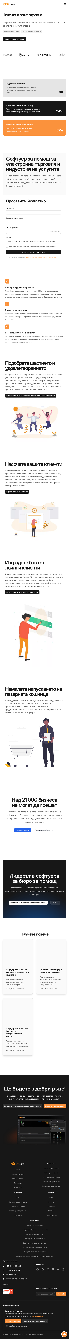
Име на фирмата (12, 228)
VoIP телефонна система (34, 1234)
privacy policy (37, 1316)
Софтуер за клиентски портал (35, 1252)
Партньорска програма (18, 1211)
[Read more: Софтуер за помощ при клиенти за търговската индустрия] (18, 966)
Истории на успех (23, 830)
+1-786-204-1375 (12, 1274)
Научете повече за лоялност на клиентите (22, 592)
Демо (55, 903)
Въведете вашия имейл (14, 218)
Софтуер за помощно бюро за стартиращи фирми (34, 1256)
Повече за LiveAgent (44, 830)
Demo (18, 1170)
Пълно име (10, 208)
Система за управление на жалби (34, 1247)
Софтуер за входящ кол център (34, 1243)
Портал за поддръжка (51, 1168)
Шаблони (51, 1211)
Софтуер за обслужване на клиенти (34, 1230)
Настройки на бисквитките (16, 1326)
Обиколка (18, 1187)
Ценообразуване (18, 1174)
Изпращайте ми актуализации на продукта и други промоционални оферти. (32, 246)
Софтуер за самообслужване (34, 1239)
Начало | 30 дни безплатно (14, 39)
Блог (51, 1198)
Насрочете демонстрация (55, 1106)
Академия (51, 1206)
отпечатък (18, 1215)
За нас (18, 1198)
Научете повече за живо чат (17, 492)
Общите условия (31, 258)
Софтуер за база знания (34, 1225)
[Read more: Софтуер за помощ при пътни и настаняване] (51, 966)
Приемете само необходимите (35, 1321)
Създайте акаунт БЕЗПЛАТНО (33, 252)
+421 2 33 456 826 (13, 1266)
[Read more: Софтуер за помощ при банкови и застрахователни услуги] (18, 1026)
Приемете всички (13, 1321)
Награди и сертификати (18, 1202)
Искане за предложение (51, 1186)
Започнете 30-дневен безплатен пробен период (28, 902)
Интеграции (18, 1183)
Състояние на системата (51, 1177)
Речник (51, 1202)
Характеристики (18, 1178)
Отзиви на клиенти (18, 1206)
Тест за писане (51, 1215)
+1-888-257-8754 (13, 1270)
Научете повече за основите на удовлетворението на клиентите (30, 395)
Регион (8, 237)
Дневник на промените (51, 1182)
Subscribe (61, 1294)
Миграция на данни (51, 1173)
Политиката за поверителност (47, 258)
